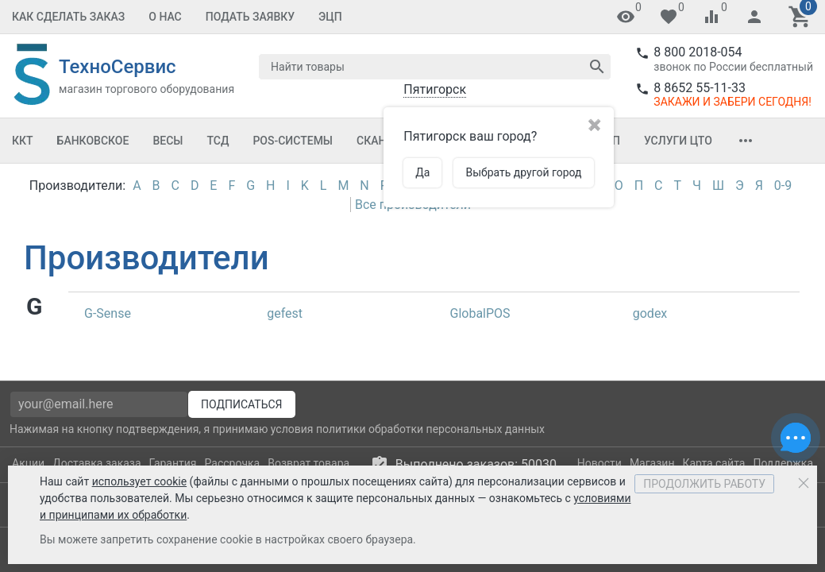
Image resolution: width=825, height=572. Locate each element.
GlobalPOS (480, 313)
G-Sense (107, 313)
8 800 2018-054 (697, 52)
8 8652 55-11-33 (699, 87)
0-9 (783, 185)
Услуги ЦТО (678, 140)
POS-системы (293, 140)
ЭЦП (330, 16)
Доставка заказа (96, 463)
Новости (599, 463)
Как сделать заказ (68, 16)
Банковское (93, 140)
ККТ (22, 140)
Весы (167, 140)
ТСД (217, 140)
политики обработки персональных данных (430, 429)
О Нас (165, 16)
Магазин (652, 463)
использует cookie (139, 481)
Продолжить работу (704, 483)
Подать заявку (250, 16)
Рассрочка (232, 463)
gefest (285, 313)
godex (650, 313)
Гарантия (173, 463)
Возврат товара (308, 463)
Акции (28, 463)
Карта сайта (713, 463)
